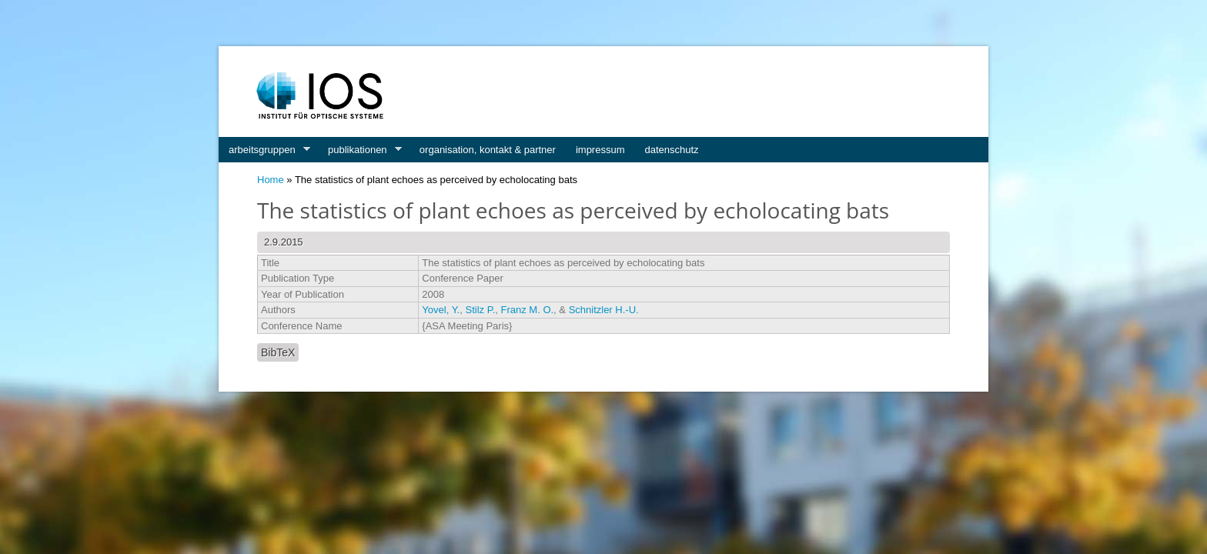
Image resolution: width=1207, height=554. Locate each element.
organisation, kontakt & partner (488, 149)
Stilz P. (480, 309)
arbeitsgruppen (264, 150)
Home (270, 179)
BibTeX (278, 352)
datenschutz (672, 149)
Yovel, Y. (441, 309)
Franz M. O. (526, 309)
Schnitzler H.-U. (604, 309)
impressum (600, 149)
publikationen (360, 150)
